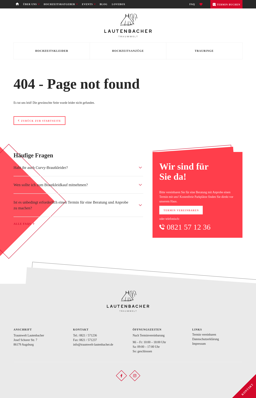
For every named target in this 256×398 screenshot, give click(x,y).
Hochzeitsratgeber (59, 4)
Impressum (199, 343)
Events (87, 4)
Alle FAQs (22, 223)
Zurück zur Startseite (41, 121)
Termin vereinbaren (181, 210)
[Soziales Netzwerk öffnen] (121, 375)
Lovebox (118, 4)
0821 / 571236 (88, 335)
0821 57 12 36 (189, 227)
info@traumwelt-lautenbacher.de (93, 344)
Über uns (30, 4)
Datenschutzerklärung (205, 339)
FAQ (192, 4)
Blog (104, 4)
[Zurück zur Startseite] (128, 25)
